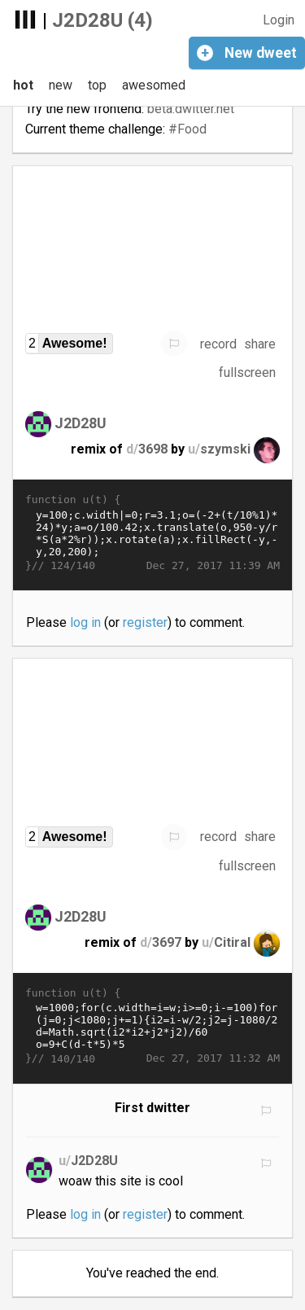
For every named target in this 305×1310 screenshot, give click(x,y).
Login (278, 20)
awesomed (153, 85)
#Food (187, 129)
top (97, 85)
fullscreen (247, 372)
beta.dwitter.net (190, 108)
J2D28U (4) (102, 20)
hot (23, 85)
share (260, 344)
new (60, 85)
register (145, 622)
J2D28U (80, 423)
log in (85, 622)
